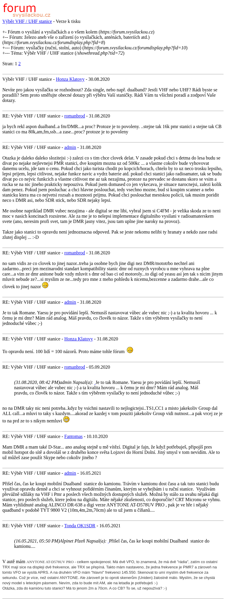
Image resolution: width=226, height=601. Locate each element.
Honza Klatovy (70, 79)
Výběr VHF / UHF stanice (27, 21)
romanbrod (74, 115)
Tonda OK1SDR (79, 525)
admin (70, 147)
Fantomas (73, 436)
